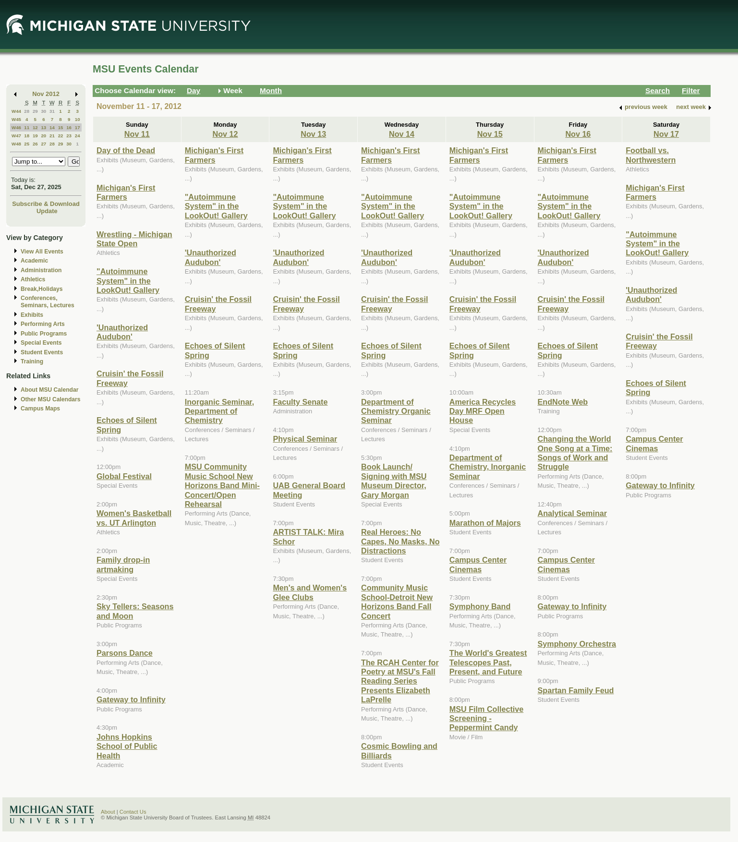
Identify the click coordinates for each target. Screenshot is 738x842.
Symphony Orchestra (577, 643)
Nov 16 (578, 134)
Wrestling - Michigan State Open (134, 239)
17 (77, 127)
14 (52, 127)
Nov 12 (225, 134)
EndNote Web (563, 401)
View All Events (42, 251)
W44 (16, 111)
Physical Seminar (305, 438)
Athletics (33, 279)
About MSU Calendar (49, 389)
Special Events (41, 342)
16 (69, 127)
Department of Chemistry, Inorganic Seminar (487, 467)
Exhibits (32, 315)
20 (43, 135)
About (108, 812)
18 (26, 135)
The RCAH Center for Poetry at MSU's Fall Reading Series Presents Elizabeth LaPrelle (400, 681)
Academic (34, 260)
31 (52, 111)
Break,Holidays (42, 289)
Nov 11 (137, 134)
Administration (41, 270)
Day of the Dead (126, 150)
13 (43, 127)
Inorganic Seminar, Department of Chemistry (219, 411)
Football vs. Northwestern (651, 155)
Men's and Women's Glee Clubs (310, 592)
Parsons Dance (125, 653)
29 (35, 111)
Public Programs (44, 333)
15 (60, 127)
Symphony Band (479, 606)
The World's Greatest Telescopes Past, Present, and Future (488, 662)
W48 (16, 143)
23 (69, 135)
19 (35, 135)
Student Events (42, 352)
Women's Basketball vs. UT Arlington (134, 518)
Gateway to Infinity (131, 699)
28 (26, 111)
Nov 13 (313, 134)
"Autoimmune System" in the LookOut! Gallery (128, 280)
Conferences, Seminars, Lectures (47, 302)
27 (43, 143)
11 (26, 127)
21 (52, 135)
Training (32, 361)
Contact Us (133, 812)
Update (47, 211)
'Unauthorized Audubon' (122, 332)
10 (77, 119)
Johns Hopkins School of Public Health (127, 746)
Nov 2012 (46, 93)
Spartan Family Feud (576, 690)
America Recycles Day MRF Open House (482, 411)
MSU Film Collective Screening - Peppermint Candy (486, 718)
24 (77, 135)
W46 (16, 127)
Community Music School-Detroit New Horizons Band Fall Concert (397, 601)
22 (60, 135)
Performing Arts (43, 324)
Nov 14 (401, 134)
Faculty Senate (300, 401)
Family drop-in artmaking (123, 564)
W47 (16, 135)
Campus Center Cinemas (478, 564)
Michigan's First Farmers (126, 192)
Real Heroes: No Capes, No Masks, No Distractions (400, 541)
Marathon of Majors (485, 522)
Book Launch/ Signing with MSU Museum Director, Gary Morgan (393, 480)
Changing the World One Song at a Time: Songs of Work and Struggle (575, 452)
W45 (16, 119)
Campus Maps (40, 408)
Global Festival (124, 476)
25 (26, 143)
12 (35, 127)
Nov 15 (490, 134)
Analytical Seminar (572, 513)
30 (43, 111)
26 (35, 143)
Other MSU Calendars (51, 399)
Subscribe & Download (46, 203)
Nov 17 (666, 134)
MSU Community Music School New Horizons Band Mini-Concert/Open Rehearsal (222, 485)
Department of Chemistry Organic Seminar (396, 411)
